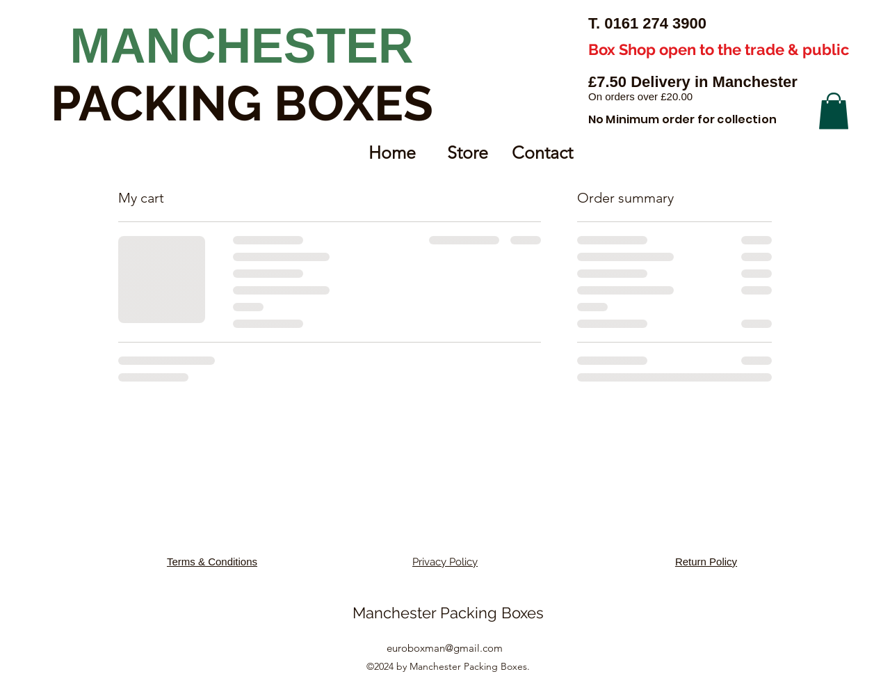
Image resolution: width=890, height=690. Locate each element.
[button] (833, 111)
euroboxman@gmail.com (445, 647)
